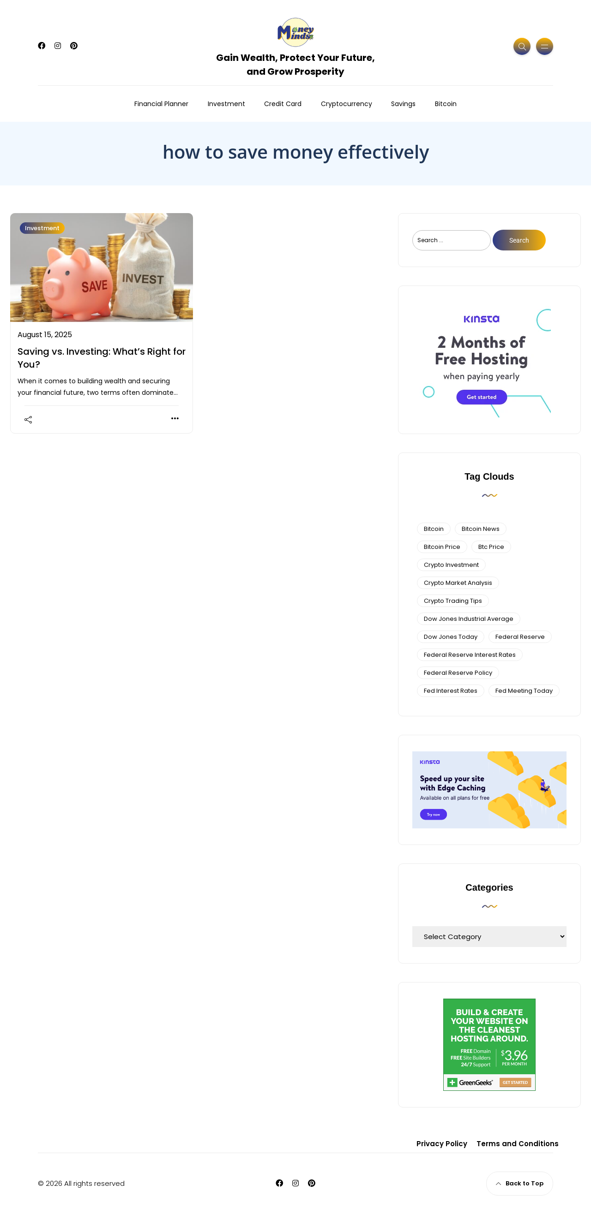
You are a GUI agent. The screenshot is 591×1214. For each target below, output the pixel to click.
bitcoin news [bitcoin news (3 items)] (481, 528)
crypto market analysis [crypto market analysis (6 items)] (458, 582)
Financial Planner (161, 103)
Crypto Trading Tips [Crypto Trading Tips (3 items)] (453, 600)
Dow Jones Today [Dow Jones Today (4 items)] (450, 636)
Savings (403, 103)
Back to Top (519, 1183)
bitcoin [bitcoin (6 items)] (434, 528)
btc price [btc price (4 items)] (491, 546)
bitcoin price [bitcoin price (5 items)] (442, 546)
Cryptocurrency (346, 103)
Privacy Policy (441, 1144)
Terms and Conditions (517, 1144)
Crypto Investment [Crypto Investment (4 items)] (451, 564)
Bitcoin (446, 103)
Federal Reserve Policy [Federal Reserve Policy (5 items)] (458, 672)
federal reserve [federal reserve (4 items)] (520, 636)
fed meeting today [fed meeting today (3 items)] (524, 690)
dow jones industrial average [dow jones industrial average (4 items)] (468, 618)
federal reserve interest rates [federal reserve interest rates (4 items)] (470, 654)
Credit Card (283, 103)
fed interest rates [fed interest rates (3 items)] (450, 690)
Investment (226, 103)
